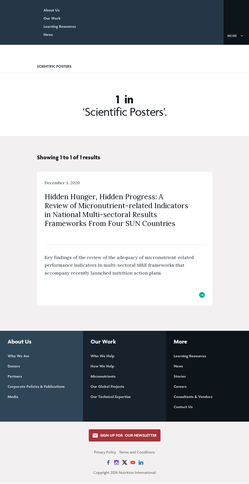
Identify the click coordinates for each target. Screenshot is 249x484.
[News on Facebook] (108, 463)
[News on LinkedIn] (141, 463)
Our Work (61, 18)
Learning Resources (69, 26)
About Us (61, 10)
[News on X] (125, 463)
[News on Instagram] (116, 463)
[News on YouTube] (133, 463)
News (58, 34)
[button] (236, 35)
